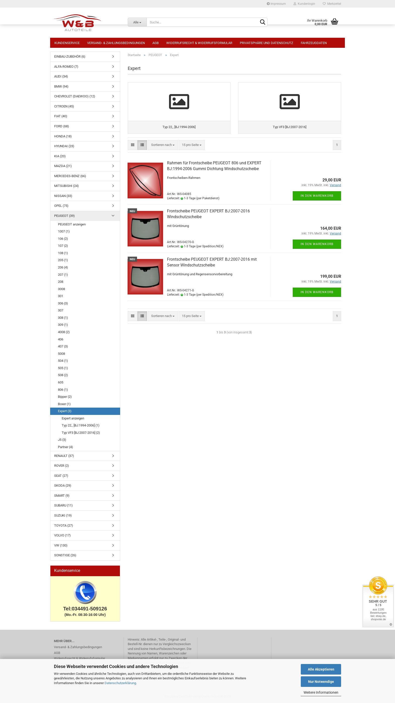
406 (60, 339)
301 (60, 296)
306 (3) (63, 303)
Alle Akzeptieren (321, 669)
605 (60, 382)
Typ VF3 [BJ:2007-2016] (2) (81, 433)
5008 (61, 354)
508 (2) (63, 375)
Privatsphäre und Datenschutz (266, 43)
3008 (61, 289)
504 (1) (63, 361)
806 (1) (63, 390)
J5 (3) (62, 440)
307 (60, 310)
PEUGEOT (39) (64, 216)
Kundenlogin (304, 4)
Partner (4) (65, 447)
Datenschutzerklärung (120, 683)
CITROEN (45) (64, 106)
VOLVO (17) (62, 535)
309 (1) (63, 325)
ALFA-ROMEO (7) (66, 66)
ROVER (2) (61, 465)
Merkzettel (332, 4)
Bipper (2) (65, 397)
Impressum (276, 4)
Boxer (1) (64, 404)
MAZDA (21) (63, 166)
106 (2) (63, 239)
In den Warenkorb (317, 207)
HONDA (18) (63, 136)
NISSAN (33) (63, 196)
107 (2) (63, 246)
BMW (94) (61, 86)
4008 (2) (64, 332)
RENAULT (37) (64, 456)
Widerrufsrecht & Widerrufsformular (199, 43)
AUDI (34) (61, 76)
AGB (155, 43)
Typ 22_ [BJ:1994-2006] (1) (81, 425)
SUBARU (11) (63, 505)
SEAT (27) (61, 476)
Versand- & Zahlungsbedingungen (116, 43)
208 (60, 282)
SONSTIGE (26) (65, 555)
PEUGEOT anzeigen (72, 224)
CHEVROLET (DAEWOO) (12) (74, 96)
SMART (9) (62, 495)
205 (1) (63, 260)
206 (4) (63, 267)
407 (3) (63, 346)
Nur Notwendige (321, 682)
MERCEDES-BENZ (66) (70, 176)
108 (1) (63, 253)
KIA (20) (60, 156)
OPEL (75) (61, 206)
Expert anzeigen (73, 418)
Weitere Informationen (321, 692)
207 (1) (63, 275)
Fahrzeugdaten (314, 43)
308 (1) (63, 318)
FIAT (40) (60, 116)
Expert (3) (65, 411)
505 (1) (63, 368)
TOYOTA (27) (63, 525)
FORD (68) (61, 126)
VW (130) (61, 545)
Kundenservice (67, 43)
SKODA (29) (62, 485)
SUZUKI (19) (63, 515)
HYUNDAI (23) (64, 146)
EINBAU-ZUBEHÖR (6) (69, 56)
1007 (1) (64, 231)
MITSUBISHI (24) (66, 186)
